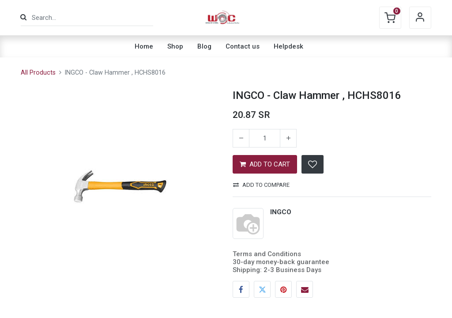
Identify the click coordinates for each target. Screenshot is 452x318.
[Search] (23, 17)
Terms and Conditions (267, 254)
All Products (38, 72)
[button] (312, 164)
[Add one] (288, 138)
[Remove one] (241, 138)
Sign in (420, 18)
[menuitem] (144, 46)
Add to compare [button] (261, 185)
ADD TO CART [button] (265, 164)
